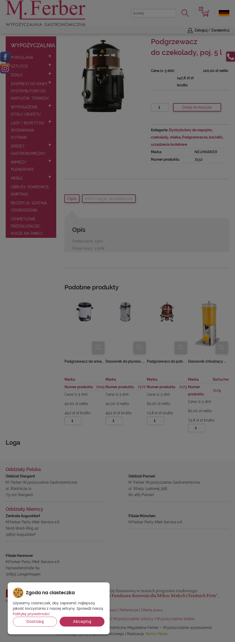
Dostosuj (35, 621)
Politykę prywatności (31, 613)
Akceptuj (82, 621)
